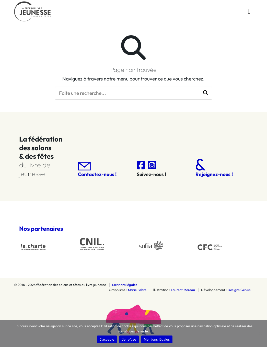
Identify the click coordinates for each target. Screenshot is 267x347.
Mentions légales (124, 285)
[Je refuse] (260, 333)
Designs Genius (239, 290)
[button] (206, 93)
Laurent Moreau (183, 290)
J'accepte (107, 339)
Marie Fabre (137, 290)
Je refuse (129, 339)
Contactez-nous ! (97, 169)
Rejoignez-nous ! (214, 168)
